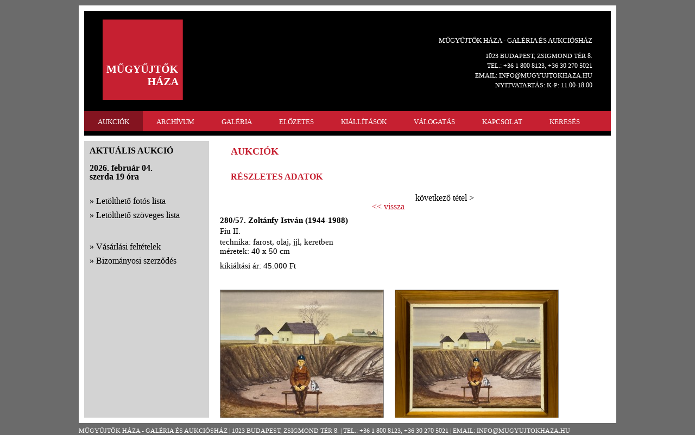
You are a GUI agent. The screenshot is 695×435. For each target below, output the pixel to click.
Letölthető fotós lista (131, 201)
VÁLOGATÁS (434, 121)
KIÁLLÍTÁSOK (364, 121)
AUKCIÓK (113, 121)
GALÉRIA (237, 121)
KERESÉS (564, 121)
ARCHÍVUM (175, 121)
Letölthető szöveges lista (138, 215)
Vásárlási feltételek (128, 246)
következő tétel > (444, 197)
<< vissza (388, 206)
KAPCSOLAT (502, 121)
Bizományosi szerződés (136, 260)
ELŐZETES (296, 121)
